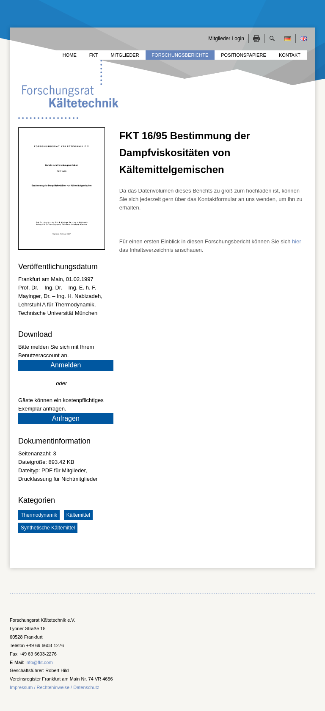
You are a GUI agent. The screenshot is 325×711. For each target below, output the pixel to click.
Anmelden (65, 365)
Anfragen (66, 418)
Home (70, 55)
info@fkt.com (38, 662)
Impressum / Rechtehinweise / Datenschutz (54, 687)
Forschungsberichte (180, 55)
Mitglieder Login (226, 38)
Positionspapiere (243, 55)
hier (296, 241)
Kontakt (289, 55)
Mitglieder (124, 55)
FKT (93, 55)
